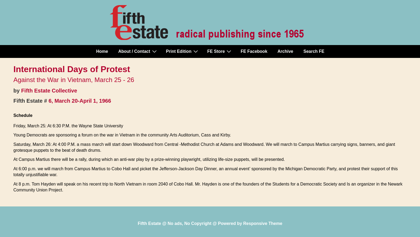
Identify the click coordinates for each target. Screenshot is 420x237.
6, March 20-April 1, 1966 (79, 101)
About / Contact (138, 51)
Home (102, 51)
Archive (285, 51)
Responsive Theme (262, 223)
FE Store (220, 51)
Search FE (313, 51)
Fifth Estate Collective (49, 91)
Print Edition (182, 51)
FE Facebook (254, 51)
